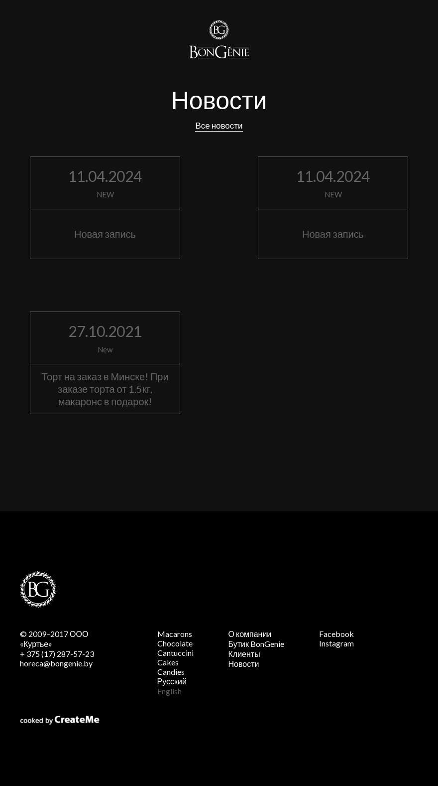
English (169, 691)
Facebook (336, 633)
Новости (243, 663)
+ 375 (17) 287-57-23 (57, 653)
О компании (250, 633)
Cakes (168, 662)
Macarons (174, 633)
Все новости (218, 125)
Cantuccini (175, 652)
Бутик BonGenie (256, 643)
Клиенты (244, 653)
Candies (171, 671)
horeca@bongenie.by (56, 663)
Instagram (336, 643)
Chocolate (175, 643)
